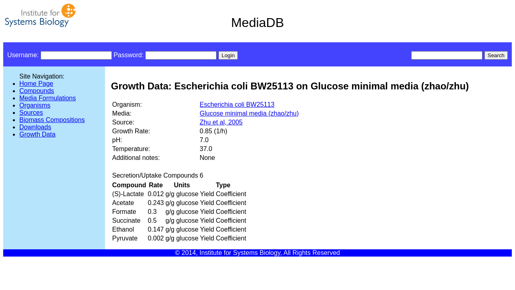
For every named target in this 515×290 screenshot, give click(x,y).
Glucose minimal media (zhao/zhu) (249, 113)
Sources (31, 112)
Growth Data (37, 134)
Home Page (36, 83)
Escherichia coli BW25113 (237, 104)
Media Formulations (47, 98)
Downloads (35, 127)
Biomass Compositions (52, 119)
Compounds (36, 90)
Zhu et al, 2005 (221, 122)
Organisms (34, 105)
